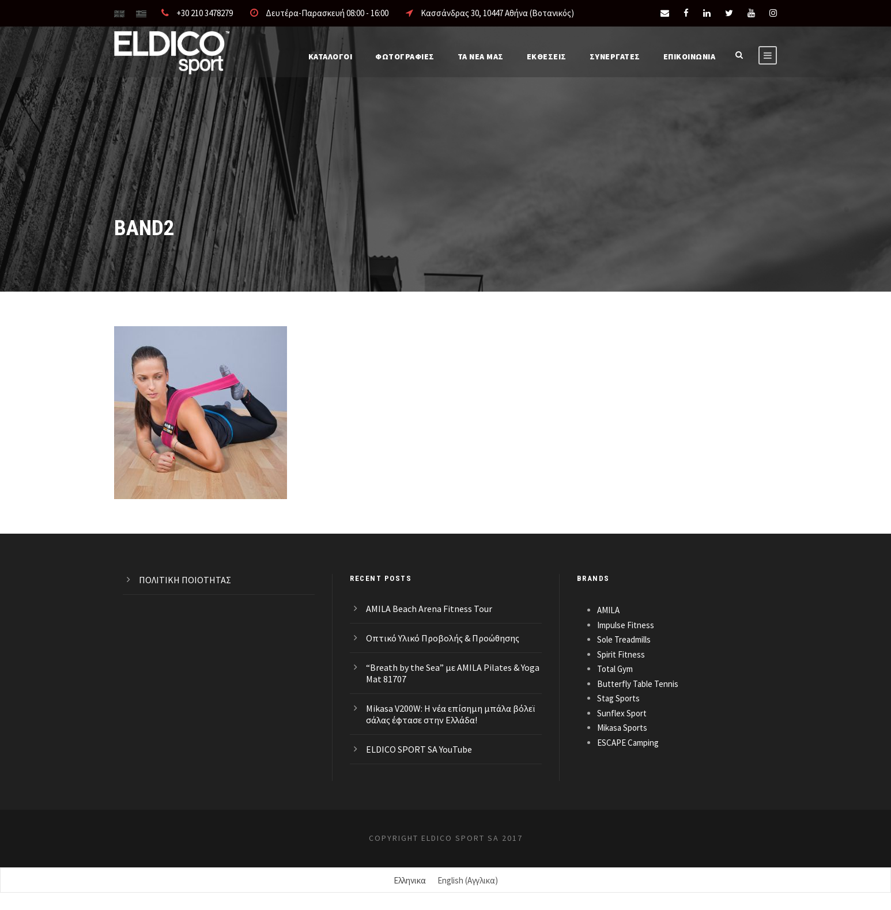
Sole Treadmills (624, 639)
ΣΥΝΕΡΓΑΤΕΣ (615, 56)
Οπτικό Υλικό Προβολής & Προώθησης (442, 638)
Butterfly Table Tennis (637, 683)
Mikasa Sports (622, 727)
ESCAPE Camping (628, 742)
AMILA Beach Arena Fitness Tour (429, 608)
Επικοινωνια (689, 56)
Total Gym (615, 668)
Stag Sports (618, 698)
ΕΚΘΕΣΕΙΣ (547, 56)
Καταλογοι (330, 56)
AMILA (608, 610)
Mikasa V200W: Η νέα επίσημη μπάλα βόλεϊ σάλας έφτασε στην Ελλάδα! (450, 714)
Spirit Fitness (621, 654)
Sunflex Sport (622, 713)
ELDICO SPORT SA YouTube (419, 749)
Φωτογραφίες (405, 56)
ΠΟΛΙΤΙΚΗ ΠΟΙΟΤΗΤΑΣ (185, 580)
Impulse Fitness (625, 625)
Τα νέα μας (481, 56)
